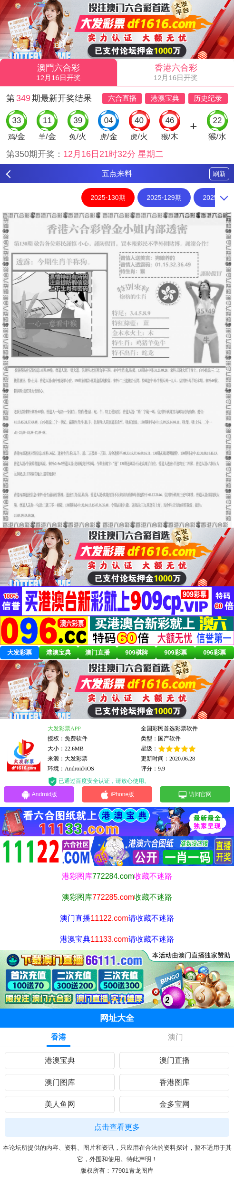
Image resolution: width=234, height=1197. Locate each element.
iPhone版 (117, 795)
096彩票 (214, 652)
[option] (117, 370)
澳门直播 (97, 652)
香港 (58, 1037)
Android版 (39, 795)
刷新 (219, 173)
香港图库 (174, 1082)
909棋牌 (136, 652)
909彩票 (175, 652)
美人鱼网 (60, 1104)
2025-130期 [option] (107, 197)
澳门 (175, 1037)
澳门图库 (60, 1082)
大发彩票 (19, 652)
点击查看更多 (117, 1127)
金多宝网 (174, 1104)
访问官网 (195, 795)
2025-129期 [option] (163, 197)
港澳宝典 (58, 652)
